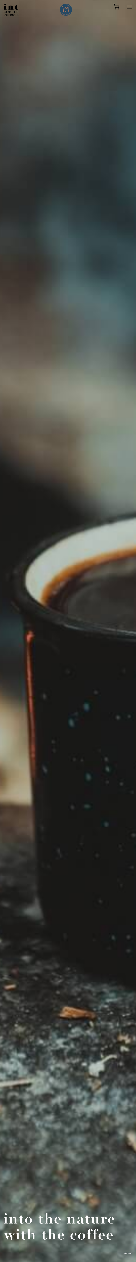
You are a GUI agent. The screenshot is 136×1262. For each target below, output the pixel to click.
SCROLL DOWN (127, 1253)
